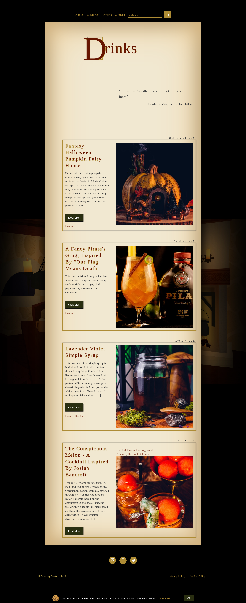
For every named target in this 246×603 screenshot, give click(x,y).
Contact (120, 14)
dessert (69, 416)
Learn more (165, 598)
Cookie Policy (197, 576)
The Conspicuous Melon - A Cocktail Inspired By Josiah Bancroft (87, 461)
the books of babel (139, 454)
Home (79, 14)
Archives (107, 14)
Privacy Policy (177, 576)
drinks (69, 226)
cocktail (121, 450)
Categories (92, 14)
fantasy (140, 450)
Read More (74, 217)
